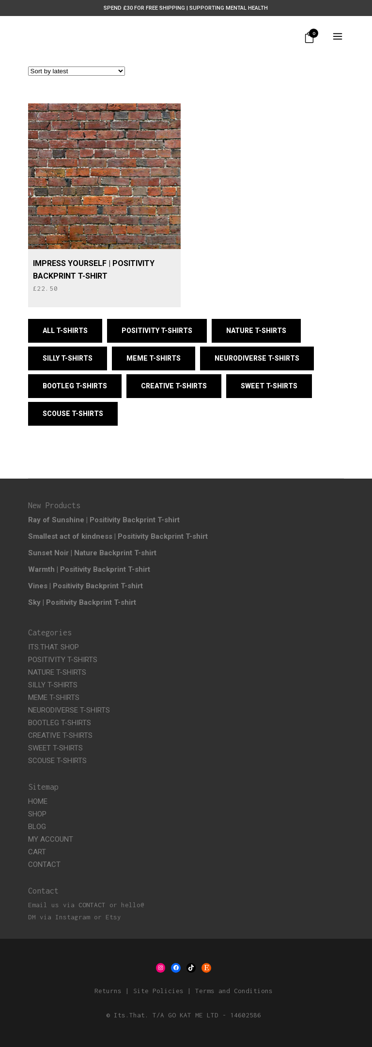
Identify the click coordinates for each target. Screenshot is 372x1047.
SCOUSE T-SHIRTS (57, 760)
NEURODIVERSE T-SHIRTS (69, 710)
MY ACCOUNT (50, 839)
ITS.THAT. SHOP (53, 647)
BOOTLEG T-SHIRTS (59, 722)
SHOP (37, 814)
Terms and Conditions (234, 991)
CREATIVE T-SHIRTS (60, 735)
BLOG (37, 826)
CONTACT (44, 864)
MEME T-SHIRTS (53, 697)
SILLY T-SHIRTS (53, 685)
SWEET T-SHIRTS (55, 748)
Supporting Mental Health (228, 8)
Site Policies (158, 991)
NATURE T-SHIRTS (57, 672)
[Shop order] (76, 71)
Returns (108, 991)
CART (37, 852)
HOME (37, 801)
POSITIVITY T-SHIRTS (62, 659)
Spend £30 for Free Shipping (144, 8)
